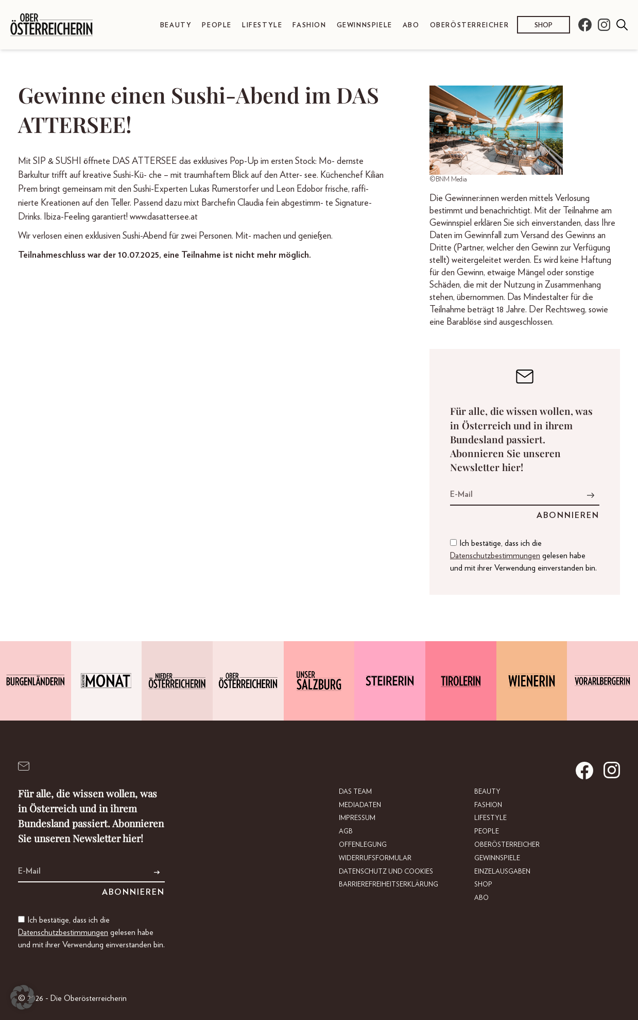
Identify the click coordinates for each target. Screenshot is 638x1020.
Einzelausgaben (502, 871)
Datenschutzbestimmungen (495, 555)
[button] (22, 997)
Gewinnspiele (364, 25)
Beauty (176, 25)
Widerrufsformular (375, 858)
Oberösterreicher (469, 25)
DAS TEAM (355, 792)
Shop (543, 25)
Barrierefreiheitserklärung (388, 884)
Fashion (309, 25)
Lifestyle (262, 25)
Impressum (357, 818)
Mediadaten (360, 805)
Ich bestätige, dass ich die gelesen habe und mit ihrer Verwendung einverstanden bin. (523, 555)
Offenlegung (363, 845)
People (217, 25)
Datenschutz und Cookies (386, 871)
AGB (346, 831)
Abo (411, 25)
